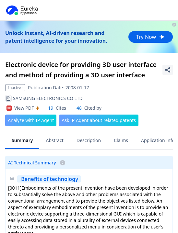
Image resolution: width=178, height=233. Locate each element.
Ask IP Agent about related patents (99, 120)
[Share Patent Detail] (167, 70)
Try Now (150, 36)
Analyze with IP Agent (31, 120)
